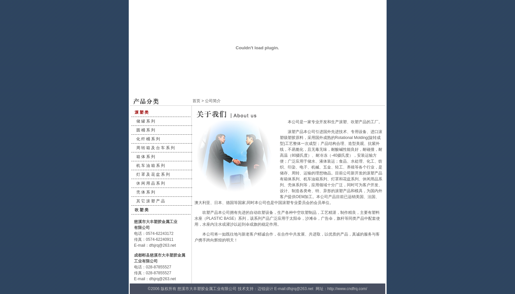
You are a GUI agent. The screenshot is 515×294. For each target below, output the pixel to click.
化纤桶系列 (148, 139)
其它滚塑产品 (151, 201)
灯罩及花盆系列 (153, 174)
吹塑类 (142, 210)
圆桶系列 (146, 130)
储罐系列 (146, 121)
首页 (196, 101)
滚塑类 (142, 112)
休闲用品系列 (151, 183)
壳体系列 (146, 192)
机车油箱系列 (151, 165)
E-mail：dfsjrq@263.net (155, 245)
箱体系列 (146, 156)
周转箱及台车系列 (156, 148)
